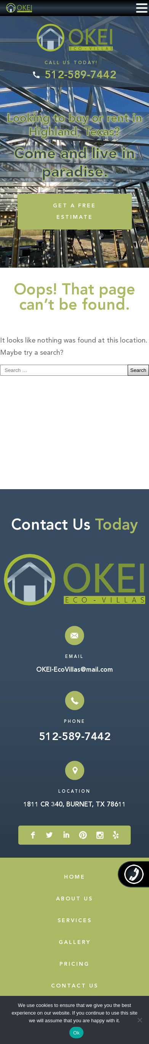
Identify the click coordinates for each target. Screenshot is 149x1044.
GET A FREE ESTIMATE (74, 211)
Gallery (75, 942)
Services (75, 920)
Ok (76, 1033)
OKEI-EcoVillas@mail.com (74, 670)
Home (74, 877)
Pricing (74, 964)
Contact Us (74, 986)
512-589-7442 (80, 75)
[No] (139, 1020)
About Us (74, 899)
